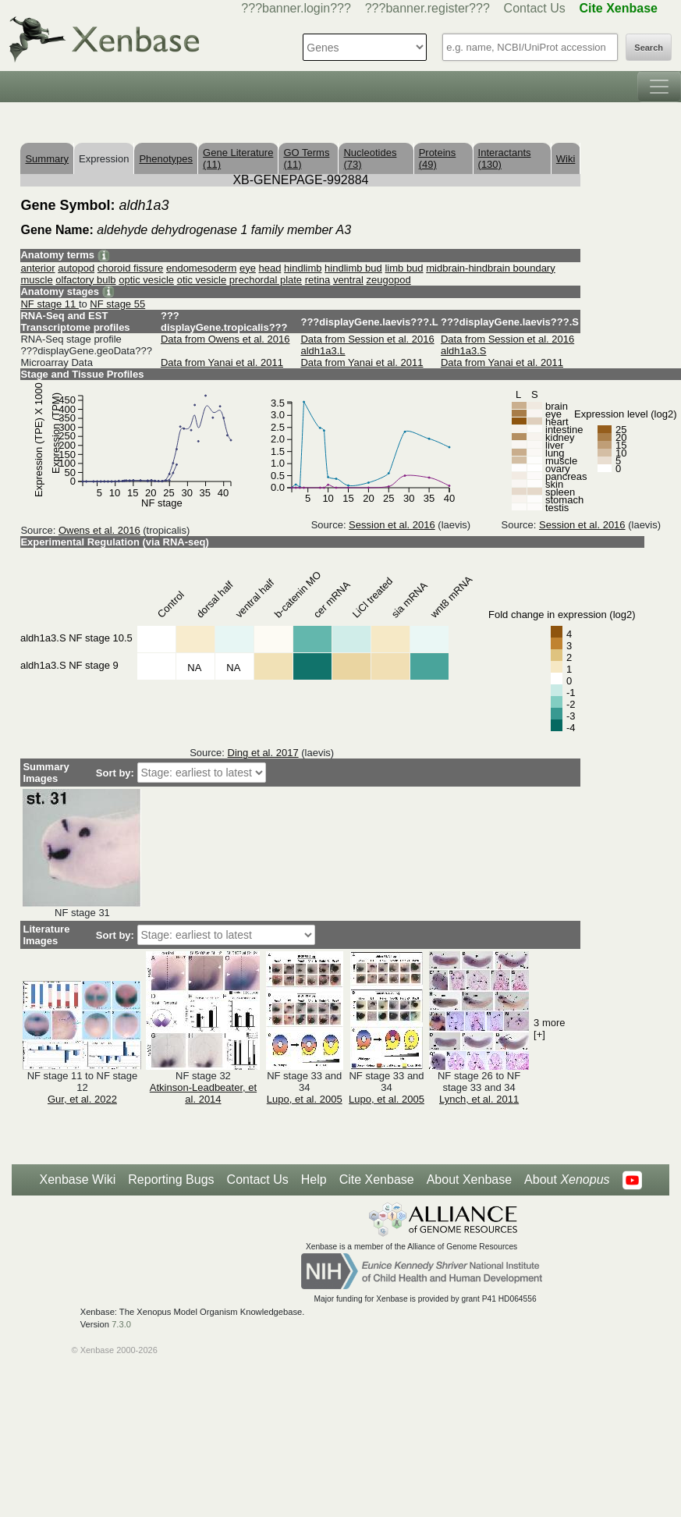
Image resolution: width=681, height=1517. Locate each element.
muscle (36, 280)
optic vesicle (146, 280)
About (566, 1180)
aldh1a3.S (464, 351)
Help (314, 1179)
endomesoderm (201, 268)
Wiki (566, 159)
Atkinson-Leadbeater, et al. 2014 (203, 1093)
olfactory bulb (85, 280)
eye (247, 268)
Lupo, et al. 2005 (304, 1099)
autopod (76, 268)
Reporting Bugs (171, 1179)
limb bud (404, 268)
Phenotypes (166, 159)
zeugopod (389, 280)
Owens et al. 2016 (99, 530)
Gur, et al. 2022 (82, 1099)
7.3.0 (121, 1324)
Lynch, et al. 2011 (479, 1099)
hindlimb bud (353, 268)
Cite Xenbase (376, 1179)
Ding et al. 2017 (263, 752)
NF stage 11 (49, 304)
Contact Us (535, 8)
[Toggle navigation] (659, 86)
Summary (47, 159)
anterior (37, 268)
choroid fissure (131, 268)
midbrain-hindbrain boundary (490, 268)
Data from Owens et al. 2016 (225, 339)
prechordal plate (265, 280)
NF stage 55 (117, 304)
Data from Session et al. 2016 (367, 339)
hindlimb (302, 268)
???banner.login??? (296, 8)
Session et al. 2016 (392, 525)
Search (648, 47)
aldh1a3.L (322, 351)
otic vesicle (202, 280)
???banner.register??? (427, 8)
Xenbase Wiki (77, 1179)
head (270, 268)
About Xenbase (469, 1179)
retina (318, 280)
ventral (348, 280)
